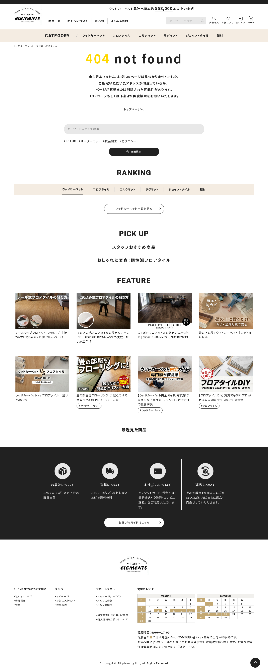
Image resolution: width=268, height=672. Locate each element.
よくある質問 (119, 21)
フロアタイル (121, 36)
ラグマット (171, 36)
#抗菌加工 (110, 141)
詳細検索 (136, 151)
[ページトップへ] (255, 663)
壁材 (220, 36)
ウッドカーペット (93, 36)
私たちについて (78, 21)
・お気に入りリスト (65, 601)
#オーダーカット (90, 141)
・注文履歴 (61, 605)
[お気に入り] (227, 20)
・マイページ (62, 597)
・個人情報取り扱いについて (112, 620)
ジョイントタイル (197, 36)
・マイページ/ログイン (108, 597)
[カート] (251, 20)
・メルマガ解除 (104, 605)
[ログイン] (240, 20)
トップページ (20, 46)
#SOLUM (70, 141)
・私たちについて (23, 597)
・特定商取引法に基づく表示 (112, 616)
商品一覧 (54, 21)
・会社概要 (20, 601)
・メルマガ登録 (104, 601)
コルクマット (147, 36)
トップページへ (134, 109)
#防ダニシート (129, 141)
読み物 (99, 21)
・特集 (17, 605)
